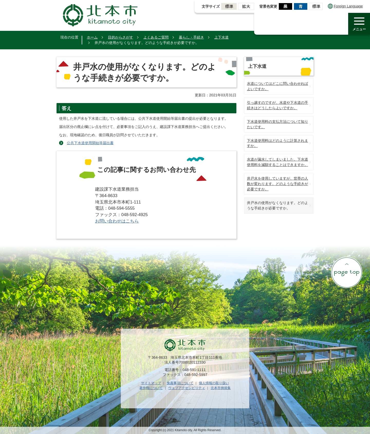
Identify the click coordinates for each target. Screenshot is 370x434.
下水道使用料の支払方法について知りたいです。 (277, 124)
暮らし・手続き (191, 37)
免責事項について (180, 383)
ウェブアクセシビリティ (186, 388)
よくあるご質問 (156, 37)
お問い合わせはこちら (117, 221)
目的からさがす (120, 37)
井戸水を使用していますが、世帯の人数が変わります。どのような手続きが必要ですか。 (277, 183)
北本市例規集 (221, 388)
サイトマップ (151, 383)
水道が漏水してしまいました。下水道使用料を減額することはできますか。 (277, 162)
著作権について (151, 388)
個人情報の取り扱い (214, 383)
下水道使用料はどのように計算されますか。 (277, 143)
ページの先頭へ (346, 272)
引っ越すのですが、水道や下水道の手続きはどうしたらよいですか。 (277, 105)
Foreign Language (345, 6)
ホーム (92, 37)
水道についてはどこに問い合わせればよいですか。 (277, 86)
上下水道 (221, 37)
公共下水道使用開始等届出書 (90, 143)
